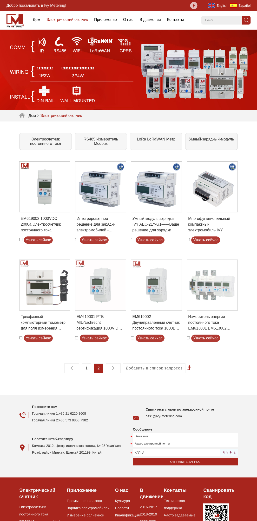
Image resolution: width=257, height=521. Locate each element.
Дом (36, 20)
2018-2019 (148, 514)
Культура (122, 501)
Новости (122, 508)
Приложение (105, 20)
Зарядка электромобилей (88, 508)
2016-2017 (148, 507)
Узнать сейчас (38, 240)
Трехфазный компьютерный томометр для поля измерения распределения (43, 323)
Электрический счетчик (67, 20)
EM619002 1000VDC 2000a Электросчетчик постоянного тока (41, 224)
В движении (150, 20)
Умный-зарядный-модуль (211, 139)
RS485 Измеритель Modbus (101, 141)
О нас (128, 20)
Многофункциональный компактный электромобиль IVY (209, 224)
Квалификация (127, 515)
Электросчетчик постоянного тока (45, 141)
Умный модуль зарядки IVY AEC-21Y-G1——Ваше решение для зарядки (155, 224)
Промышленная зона (84, 501)
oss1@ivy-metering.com (164, 416)
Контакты (175, 20)
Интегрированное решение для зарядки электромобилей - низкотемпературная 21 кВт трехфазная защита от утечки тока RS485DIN (100, 224)
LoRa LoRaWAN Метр (156, 139)
